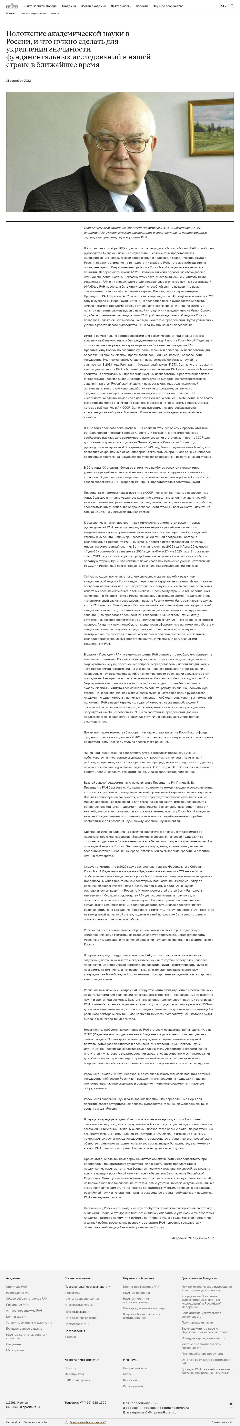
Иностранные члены (79, 1304)
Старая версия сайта (35, 1422)
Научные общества (136, 1292)
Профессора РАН (77, 1324)
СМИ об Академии (77, 1380)
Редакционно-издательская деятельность (201, 1314)
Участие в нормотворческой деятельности (201, 1345)
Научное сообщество (168, 6)
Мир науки (130, 1359)
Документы (14, 1344)
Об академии (15, 1350)
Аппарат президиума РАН (24, 1310)
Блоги (127, 1374)
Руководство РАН (18, 1292)
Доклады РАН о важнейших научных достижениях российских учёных (207, 1370)
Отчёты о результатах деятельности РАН (207, 1361)
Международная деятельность (203, 1338)
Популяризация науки (197, 1322)
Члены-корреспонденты (82, 1298)
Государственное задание (24, 1328)
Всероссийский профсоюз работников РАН (141, 1315)
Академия (69, 6)
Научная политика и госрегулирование (137, 1300)
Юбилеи (70, 1337)
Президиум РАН (17, 1304)
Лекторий (130, 1380)
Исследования (133, 1386)
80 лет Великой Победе (40, 6)
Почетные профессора (80, 1317)
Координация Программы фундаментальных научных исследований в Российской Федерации (202, 1301)
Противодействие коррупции (202, 1353)
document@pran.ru (174, 1408)
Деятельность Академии (199, 1278)
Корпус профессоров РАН (141, 1286)
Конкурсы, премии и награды (144, 1308)
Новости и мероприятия (82, 1359)
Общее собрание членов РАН (26, 1298)
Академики (73, 1292)
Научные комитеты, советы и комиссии (26, 1336)
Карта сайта (13, 1422)
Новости (142, 6)
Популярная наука (136, 1368)
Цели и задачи (16, 1316)
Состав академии (93, 6)
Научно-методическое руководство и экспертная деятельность (207, 1288)
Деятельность (121, 6)
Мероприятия (74, 1374)
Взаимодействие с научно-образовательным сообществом (204, 1330)
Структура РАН (16, 1286)
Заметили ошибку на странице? (88, 1422)
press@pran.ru (165, 1412)
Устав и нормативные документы (29, 1322)
